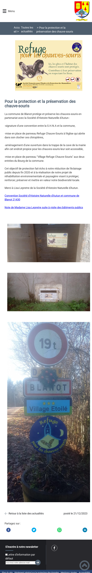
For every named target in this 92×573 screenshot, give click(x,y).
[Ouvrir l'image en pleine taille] (48, 65)
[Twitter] (33, 530)
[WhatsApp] (59, 530)
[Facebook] (8, 530)
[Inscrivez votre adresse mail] (21, 563)
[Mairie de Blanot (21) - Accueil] (52, 11)
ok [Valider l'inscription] (38, 562)
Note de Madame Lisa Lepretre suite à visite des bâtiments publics (44, 207)
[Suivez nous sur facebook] (54, 548)
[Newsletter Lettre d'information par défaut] (6, 555)
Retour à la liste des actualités (26, 513)
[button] (4, 11)
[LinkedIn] (84, 530)
